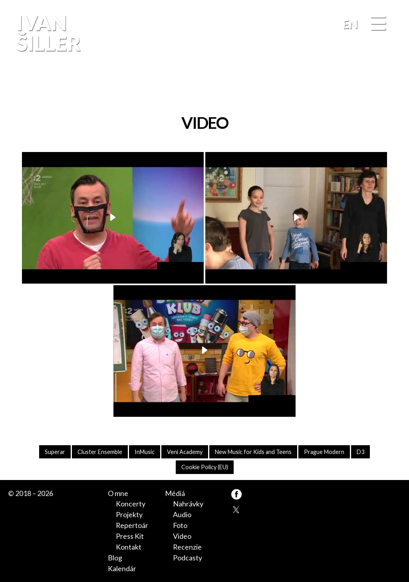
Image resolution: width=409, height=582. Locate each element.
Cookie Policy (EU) (204, 467)
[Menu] (378, 24)
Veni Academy (185, 451)
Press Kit (130, 536)
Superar (55, 451)
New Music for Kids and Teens (253, 451)
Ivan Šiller (47, 32)
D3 (360, 451)
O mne (118, 493)
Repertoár (132, 525)
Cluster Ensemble (99, 451)
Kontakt (128, 546)
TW (236, 509)
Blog (115, 557)
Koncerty (130, 503)
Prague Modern (324, 451)
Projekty (129, 514)
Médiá (175, 493)
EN (350, 24)
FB (391, 85)
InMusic (145, 451)
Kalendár (122, 568)
